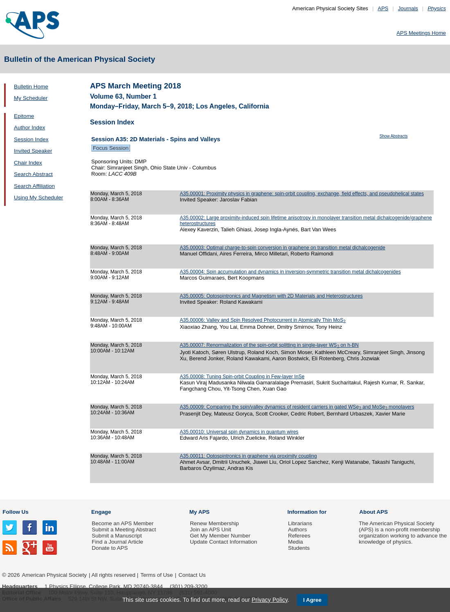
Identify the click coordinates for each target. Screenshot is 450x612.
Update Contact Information (223, 542)
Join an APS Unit (210, 529)
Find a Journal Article (117, 542)
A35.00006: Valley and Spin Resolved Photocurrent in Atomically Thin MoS (262, 320)
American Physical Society (54, 575)
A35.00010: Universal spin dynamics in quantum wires (239, 432)
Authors (297, 529)
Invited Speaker (33, 151)
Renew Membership (214, 523)
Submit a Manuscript (117, 536)
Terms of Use (156, 575)
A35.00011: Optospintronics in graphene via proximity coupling (248, 456)
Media (295, 542)
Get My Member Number (220, 536)
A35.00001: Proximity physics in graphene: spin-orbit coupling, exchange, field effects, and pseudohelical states (302, 193)
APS (383, 8)
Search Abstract (33, 174)
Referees (299, 536)
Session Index (31, 139)
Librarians (300, 523)
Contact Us (191, 575)
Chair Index (28, 163)
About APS (373, 512)
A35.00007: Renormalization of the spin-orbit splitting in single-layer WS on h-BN (269, 345)
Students (299, 548)
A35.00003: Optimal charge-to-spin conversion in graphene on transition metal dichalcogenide (282, 248)
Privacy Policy (270, 599)
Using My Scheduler (38, 197)
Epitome (24, 116)
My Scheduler (30, 98)
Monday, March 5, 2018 (116, 193)
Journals (408, 8)
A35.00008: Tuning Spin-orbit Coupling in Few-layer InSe (242, 376)
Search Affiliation (34, 186)
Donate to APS (110, 548)
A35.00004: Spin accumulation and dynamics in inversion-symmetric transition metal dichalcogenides (290, 272)
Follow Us (15, 512)
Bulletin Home (31, 87)
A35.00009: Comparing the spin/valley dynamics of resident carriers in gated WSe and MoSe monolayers (297, 407)
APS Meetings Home (421, 33)
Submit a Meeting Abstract (124, 529)
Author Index (29, 127)
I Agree (312, 600)
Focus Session (110, 148)
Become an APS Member (122, 523)
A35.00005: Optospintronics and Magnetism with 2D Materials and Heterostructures (271, 296)
